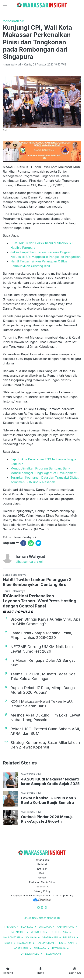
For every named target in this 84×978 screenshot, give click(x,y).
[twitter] (38, 543)
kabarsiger (18, 931)
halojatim (24, 942)
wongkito (38, 931)
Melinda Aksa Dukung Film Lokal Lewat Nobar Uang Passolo (45, 717)
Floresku (27, 926)
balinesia (69, 937)
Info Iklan (42, 868)
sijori (8, 942)
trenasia (10, 926)
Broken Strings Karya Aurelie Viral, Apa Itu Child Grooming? (45, 621)
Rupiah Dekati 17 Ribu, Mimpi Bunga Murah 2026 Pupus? (42, 690)
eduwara (40, 948)
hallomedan (11, 937)
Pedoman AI (42, 886)
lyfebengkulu (30, 953)
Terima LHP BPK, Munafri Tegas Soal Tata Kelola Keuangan (43, 676)
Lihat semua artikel (29, 562)
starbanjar (50, 937)
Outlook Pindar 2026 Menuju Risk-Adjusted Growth (47, 819)
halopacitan (45, 942)
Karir (42, 873)
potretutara (59, 931)
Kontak (42, 877)
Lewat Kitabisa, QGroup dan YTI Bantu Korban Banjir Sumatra (50, 800)
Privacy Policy (42, 891)
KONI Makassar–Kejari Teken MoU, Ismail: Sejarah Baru (41, 703)
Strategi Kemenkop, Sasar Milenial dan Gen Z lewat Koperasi (45, 744)
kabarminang (66, 926)
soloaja (31, 937)
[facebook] (23, 543)
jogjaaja (45, 926)
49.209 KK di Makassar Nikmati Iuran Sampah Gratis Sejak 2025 (50, 781)
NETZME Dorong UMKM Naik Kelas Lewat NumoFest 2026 (42, 649)
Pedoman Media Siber (42, 882)
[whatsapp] (31, 543)
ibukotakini (66, 942)
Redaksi (42, 864)
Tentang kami (42, 859)
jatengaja (58, 948)
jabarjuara (21, 948)
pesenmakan (53, 953)
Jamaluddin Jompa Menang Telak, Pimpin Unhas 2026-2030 (41, 635)
